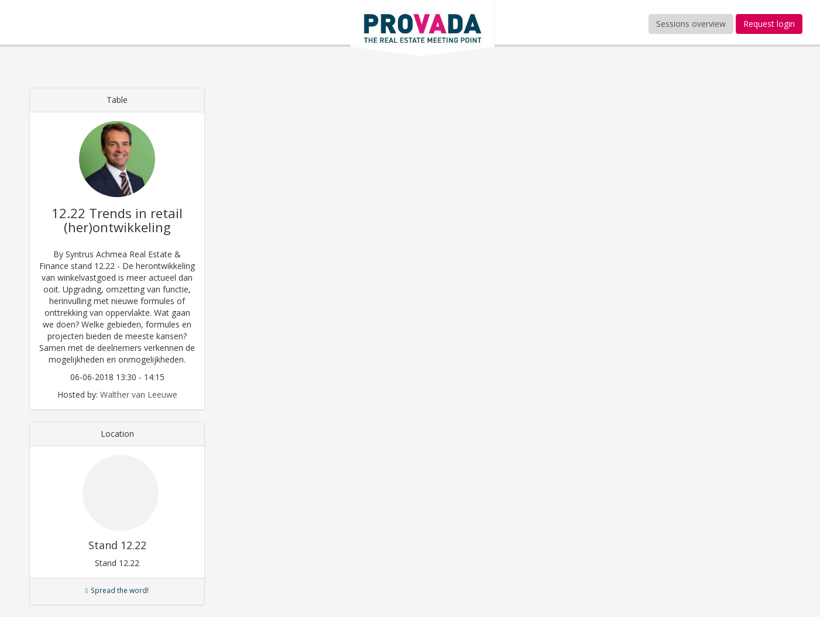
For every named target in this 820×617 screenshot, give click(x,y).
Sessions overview (691, 23)
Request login (769, 23)
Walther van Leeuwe (138, 394)
